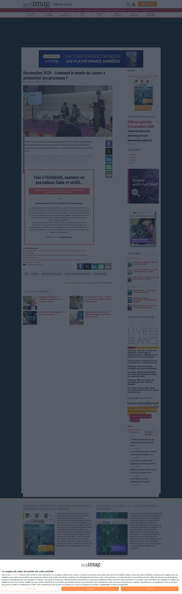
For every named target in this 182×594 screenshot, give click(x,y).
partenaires (15, 575)
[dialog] (91, 577)
